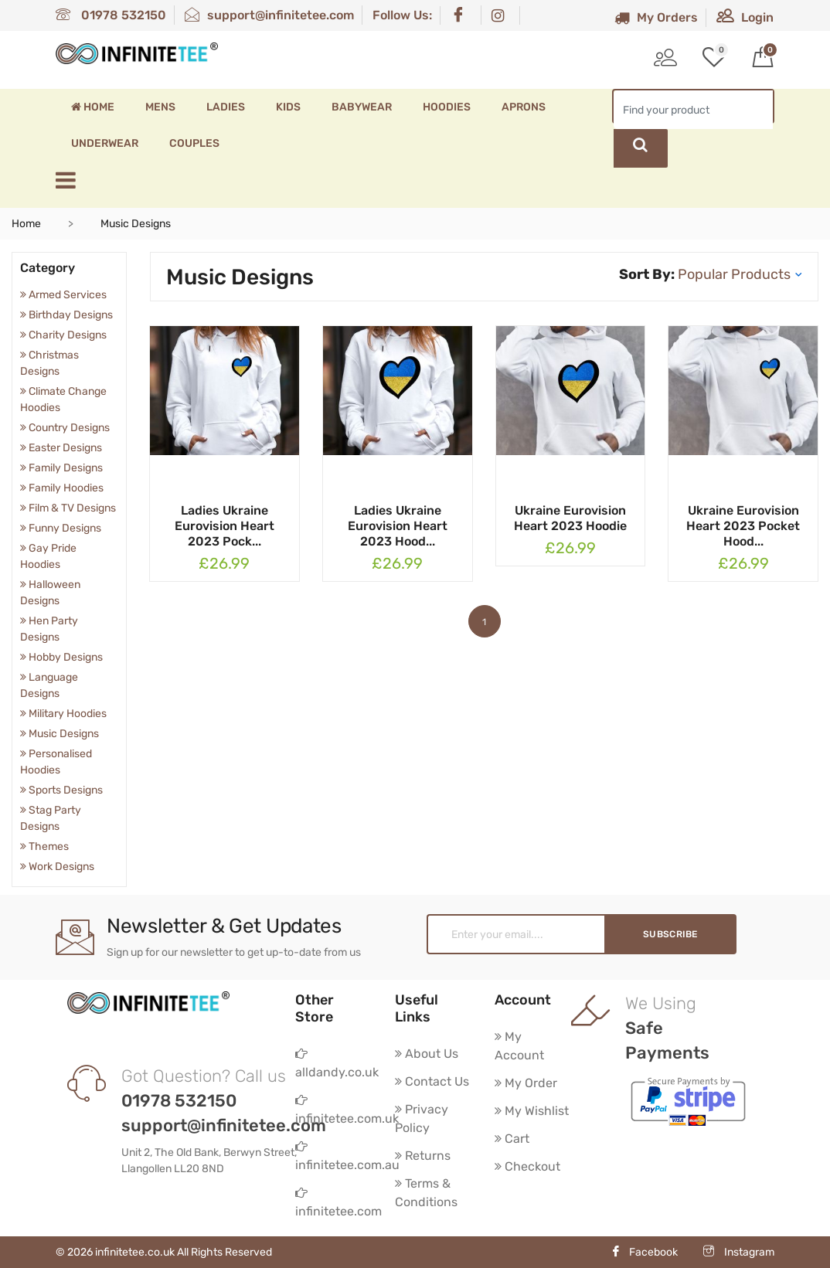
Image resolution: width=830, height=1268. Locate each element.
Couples (194, 143)
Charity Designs (63, 335)
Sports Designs (61, 790)
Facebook (644, 1252)
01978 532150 (111, 15)
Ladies (225, 107)
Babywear (362, 107)
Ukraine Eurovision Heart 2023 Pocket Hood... (743, 526)
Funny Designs (60, 528)
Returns (423, 1155)
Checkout (527, 1166)
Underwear (104, 143)
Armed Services (63, 294)
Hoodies (447, 107)
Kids (288, 107)
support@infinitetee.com (269, 15)
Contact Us (432, 1081)
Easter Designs (61, 447)
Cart (512, 1138)
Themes (44, 846)
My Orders (656, 17)
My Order (526, 1083)
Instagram (738, 1252)
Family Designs (61, 467)
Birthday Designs (66, 314)
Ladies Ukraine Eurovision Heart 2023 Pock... (224, 526)
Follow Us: (402, 15)
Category (47, 267)
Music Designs (59, 733)
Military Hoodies (63, 713)
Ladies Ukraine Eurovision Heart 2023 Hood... (397, 526)
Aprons (524, 107)
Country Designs (65, 427)
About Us (426, 1053)
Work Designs (57, 866)
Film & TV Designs (68, 508)
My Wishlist (532, 1110)
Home (92, 107)
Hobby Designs (61, 657)
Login (745, 17)
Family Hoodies (62, 488)
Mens (160, 107)
